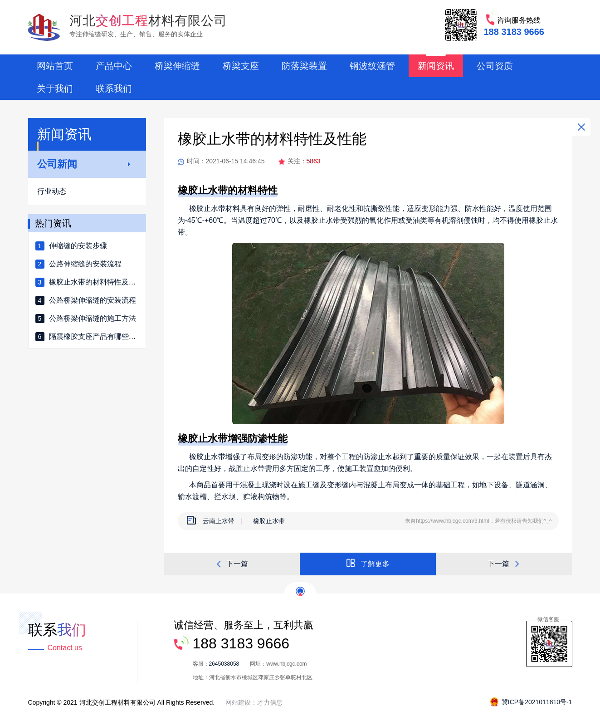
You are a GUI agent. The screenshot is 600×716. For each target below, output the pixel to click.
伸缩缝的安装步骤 (78, 246)
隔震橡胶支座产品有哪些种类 (96, 336)
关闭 (581, 127)
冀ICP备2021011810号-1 (531, 702)
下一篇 (231, 564)
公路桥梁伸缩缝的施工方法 (92, 318)
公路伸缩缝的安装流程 (85, 264)
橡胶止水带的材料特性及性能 (96, 282)
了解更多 (368, 563)
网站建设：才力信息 (254, 702)
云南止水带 (218, 521)
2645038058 (224, 664)
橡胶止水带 (269, 521)
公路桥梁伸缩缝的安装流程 (92, 300)
